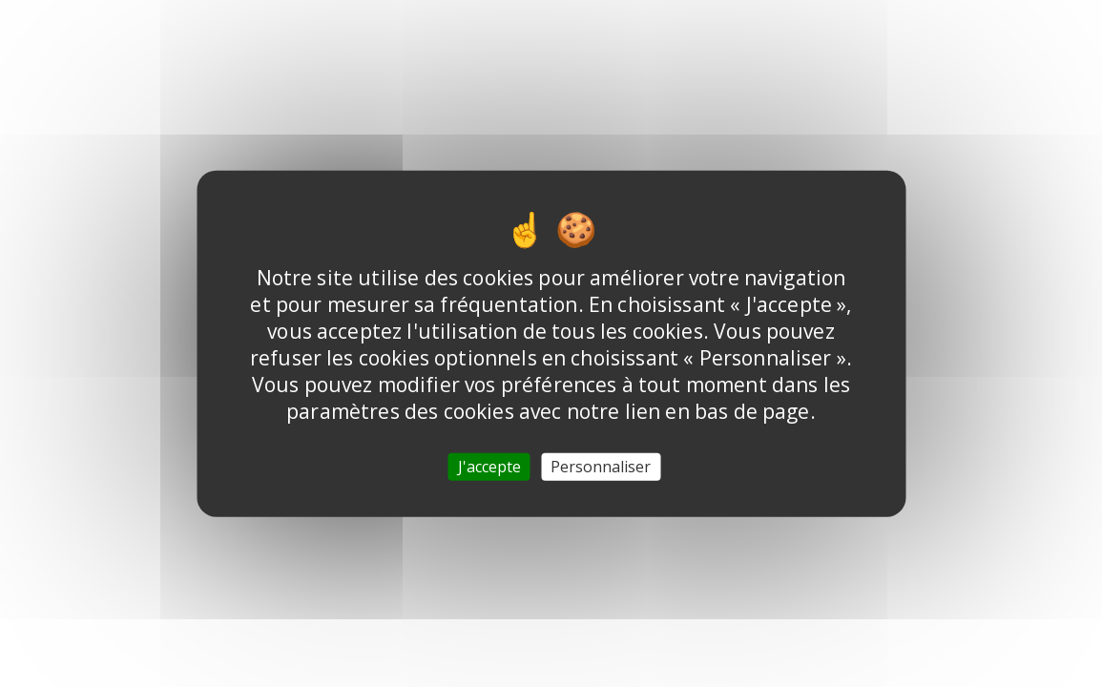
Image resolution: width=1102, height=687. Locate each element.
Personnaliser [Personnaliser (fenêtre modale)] (601, 465)
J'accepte (489, 465)
